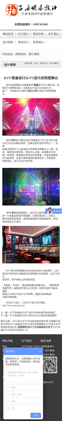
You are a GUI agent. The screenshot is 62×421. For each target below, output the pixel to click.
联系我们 (38, 42)
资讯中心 (23, 42)
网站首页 (8, 33)
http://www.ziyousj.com (13, 305)
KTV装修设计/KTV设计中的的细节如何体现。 (33, 312)
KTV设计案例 (48, 350)
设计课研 (34, 54)
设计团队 (8, 42)
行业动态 (7, 54)
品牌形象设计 (47, 346)
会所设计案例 (47, 354)
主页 (36, 63)
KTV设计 (23, 33)
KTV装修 (34, 85)
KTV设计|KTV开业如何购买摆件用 (30, 321)
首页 (4, 346)
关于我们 (53, 33)
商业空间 (38, 33)
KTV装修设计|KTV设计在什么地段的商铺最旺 (33, 315)
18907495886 (40, 24)
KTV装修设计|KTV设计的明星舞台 (28, 324)
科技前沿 (20, 54)
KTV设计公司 (21, 294)
